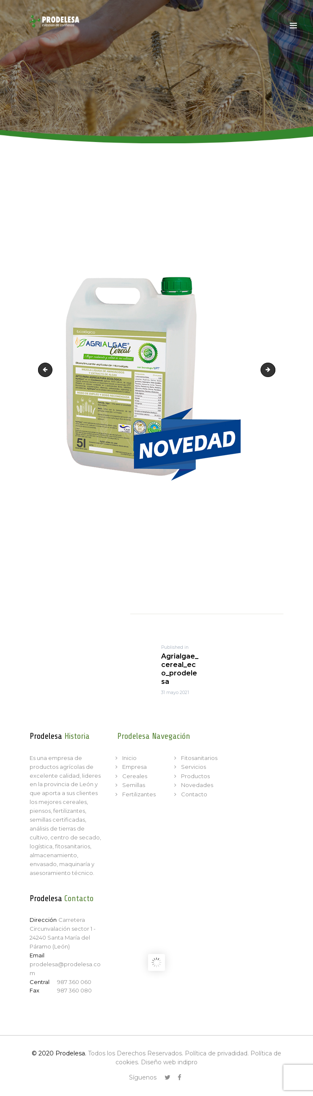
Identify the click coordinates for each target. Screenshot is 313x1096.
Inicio (129, 757)
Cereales (134, 776)
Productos (195, 776)
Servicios (193, 766)
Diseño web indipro (169, 1062)
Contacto (194, 794)
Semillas (133, 785)
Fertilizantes (139, 794)
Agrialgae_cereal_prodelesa (47, 369)
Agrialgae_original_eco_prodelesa (272, 369)
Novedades (197, 785)
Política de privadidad (216, 1053)
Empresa (134, 766)
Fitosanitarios (199, 757)
